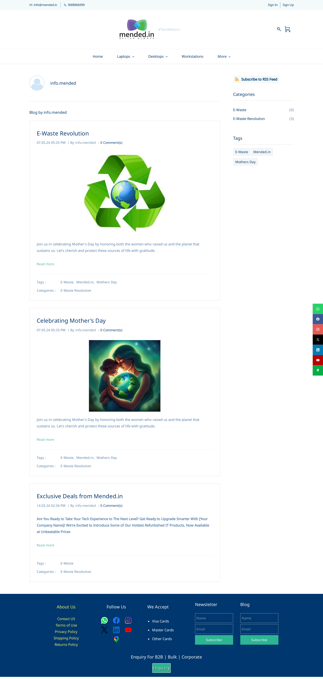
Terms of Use (66, 627)
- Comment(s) (110, 144)
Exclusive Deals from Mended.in (80, 498)
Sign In (273, 6)
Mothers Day (107, 284)
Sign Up (288, 6)
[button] (161, 670)
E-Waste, (68, 284)
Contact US (66, 620)
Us (73, 609)
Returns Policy (66, 646)
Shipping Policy (66, 640)
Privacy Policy (66, 633)
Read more (45, 266)
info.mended (85, 144)
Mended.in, (86, 284)
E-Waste (67, 565)
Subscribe (214, 641)
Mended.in (262, 154)
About (63, 609)
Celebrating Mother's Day (71, 323)
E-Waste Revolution (63, 135)
